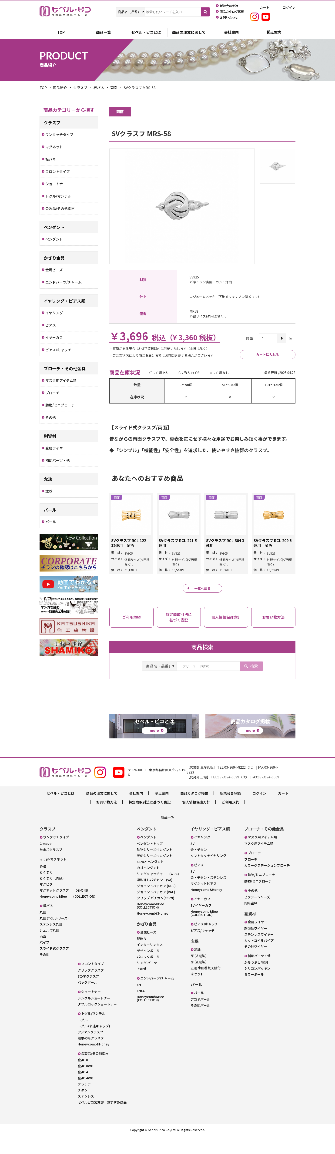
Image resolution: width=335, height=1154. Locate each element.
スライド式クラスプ (54, 967)
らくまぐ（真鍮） (53, 896)
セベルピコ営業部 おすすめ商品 (102, 1120)
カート (283, 811)
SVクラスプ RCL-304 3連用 (225, 543)
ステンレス (86, 1114)
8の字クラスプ (88, 994)
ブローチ (250, 878)
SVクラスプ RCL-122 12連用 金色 (128, 543)
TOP (43, 87)
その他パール (200, 1024)
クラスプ (80, 87)
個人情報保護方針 (196, 820)
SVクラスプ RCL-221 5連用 (178, 543)
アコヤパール (200, 1017)
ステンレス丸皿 (51, 942)
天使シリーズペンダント (154, 874)
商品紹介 (60, 87)
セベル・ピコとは (146, 32)
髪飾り (142, 957)
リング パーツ (147, 981)
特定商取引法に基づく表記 (150, 820)
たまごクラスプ (51, 868)
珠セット (197, 992)
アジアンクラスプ (90, 1050)
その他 (44, 973)
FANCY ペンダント (150, 880)
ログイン (259, 811)
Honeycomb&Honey (93, 1062)
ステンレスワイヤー (259, 953)
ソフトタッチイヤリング (208, 874)
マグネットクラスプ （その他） (65, 908)
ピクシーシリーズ (257, 915)
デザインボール (148, 969)
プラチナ (84, 1102)
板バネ (99, 87)
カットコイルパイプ (259, 959)
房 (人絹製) (199, 974)
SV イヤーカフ (201, 924)
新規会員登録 (230, 811)
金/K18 (83, 1078)
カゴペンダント (148, 886)
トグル (82, 1038)
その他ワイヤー (255, 965)
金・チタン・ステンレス (208, 896)
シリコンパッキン (257, 987)
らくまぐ (46, 890)
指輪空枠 (250, 921)
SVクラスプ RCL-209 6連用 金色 (272, 543)
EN (139, 1003)
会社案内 (231, 32)
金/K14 (83, 1090)
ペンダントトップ (150, 862)
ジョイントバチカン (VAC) (156, 910)
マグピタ (46, 902)
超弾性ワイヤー (255, 947)
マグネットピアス (204, 902)
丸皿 (43, 930)
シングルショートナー (94, 1016)
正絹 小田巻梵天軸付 (206, 986)
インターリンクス (150, 963)
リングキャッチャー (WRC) (158, 892)
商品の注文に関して (189, 32)
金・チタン (199, 868)
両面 (113, 87)
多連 (43, 884)
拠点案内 (274, 32)
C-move (45, 862)
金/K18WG (85, 1084)
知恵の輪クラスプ (91, 1056)
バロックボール (148, 975)
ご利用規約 (230, 820)
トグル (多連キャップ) (94, 1044)
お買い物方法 (106, 820)
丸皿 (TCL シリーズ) (54, 936)
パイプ (44, 961)
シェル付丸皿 (49, 948)
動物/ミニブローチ (257, 899)
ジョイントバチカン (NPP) (156, 904)
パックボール (87, 1001)
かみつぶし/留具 (256, 981)
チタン (82, 1108)
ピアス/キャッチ (202, 949)
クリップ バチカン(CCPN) (155, 916)
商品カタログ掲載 (194, 811)
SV (192, 862)
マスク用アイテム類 (258, 862)
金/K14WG (85, 1096)
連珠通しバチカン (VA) (154, 898)
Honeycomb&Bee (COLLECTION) (67, 915)
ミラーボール (254, 993)
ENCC (141, 1009)
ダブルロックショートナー (97, 1022)
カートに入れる (267, 354)
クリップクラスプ (91, 988)
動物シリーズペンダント (154, 868)
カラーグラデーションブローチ (267, 884)
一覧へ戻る (202, 588)
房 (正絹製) (199, 980)
